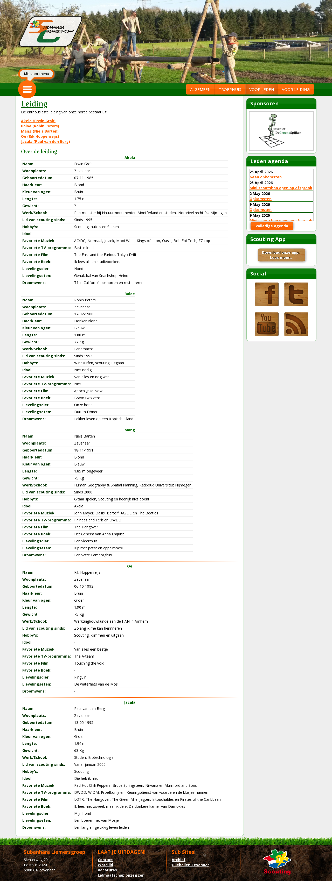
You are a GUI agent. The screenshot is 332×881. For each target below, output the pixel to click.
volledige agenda (272, 225)
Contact (105, 859)
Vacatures (107, 870)
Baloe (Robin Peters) (40, 125)
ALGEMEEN (200, 89)
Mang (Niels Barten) (40, 131)
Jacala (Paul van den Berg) (45, 141)
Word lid (105, 864)
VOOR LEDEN (261, 89)
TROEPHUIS (230, 89)
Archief (178, 859)
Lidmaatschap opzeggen (121, 875)
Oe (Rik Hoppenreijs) (40, 136)
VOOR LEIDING (296, 89)
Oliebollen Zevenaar (190, 864)
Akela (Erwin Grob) (38, 120)
